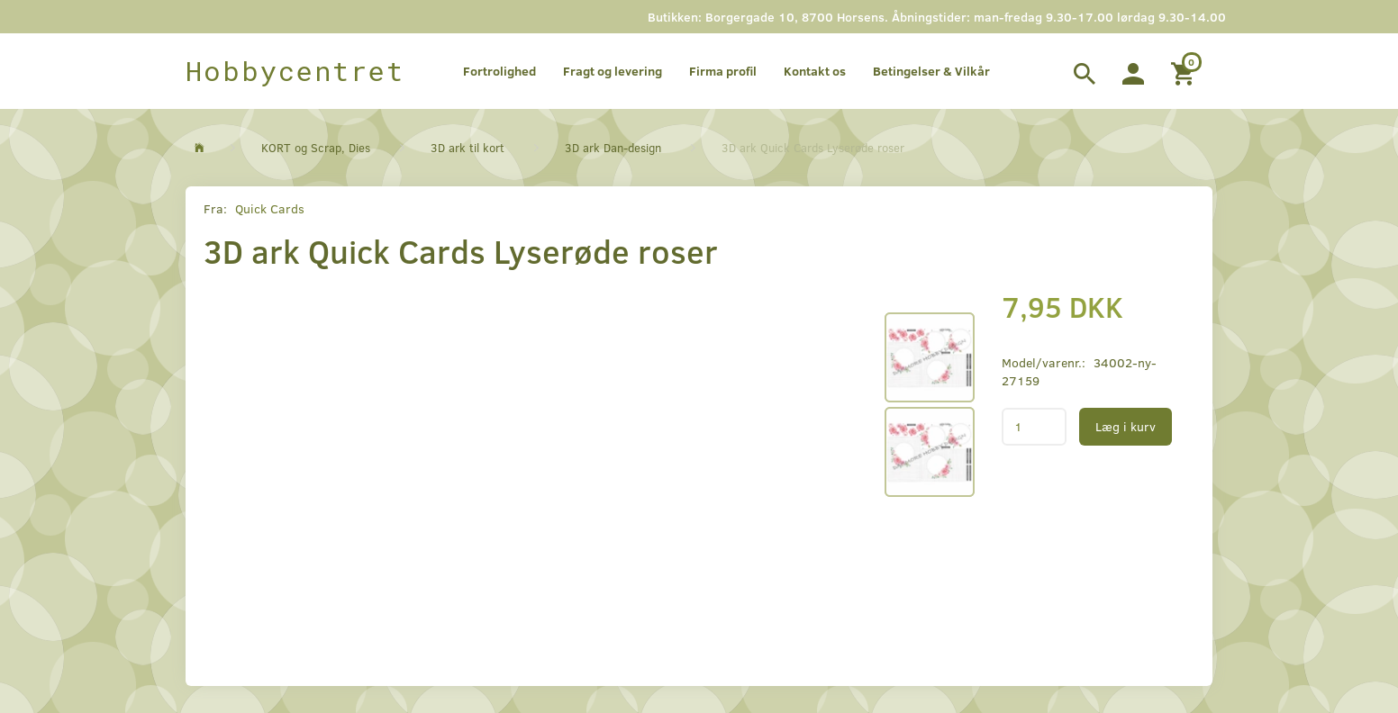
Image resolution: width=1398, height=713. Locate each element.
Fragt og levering (612, 70)
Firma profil (723, 70)
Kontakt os (815, 70)
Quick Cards (269, 208)
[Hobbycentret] (295, 71)
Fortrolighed (499, 70)
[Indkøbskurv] (1184, 71)
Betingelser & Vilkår (931, 70)
